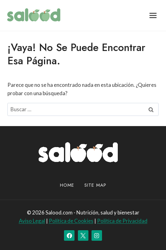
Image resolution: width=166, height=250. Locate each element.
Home (67, 185)
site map (95, 185)
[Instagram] (97, 235)
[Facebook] (69, 235)
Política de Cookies (71, 221)
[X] (83, 235)
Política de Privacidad (122, 221)
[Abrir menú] (153, 15)
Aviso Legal (32, 221)
